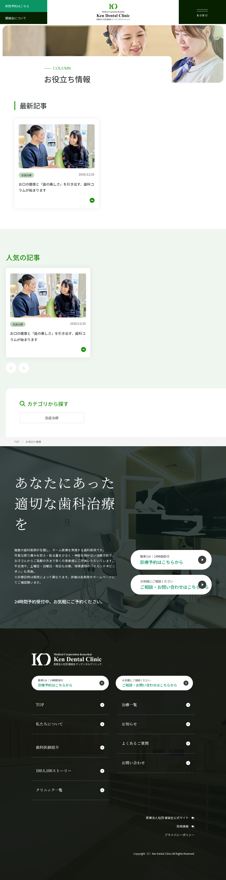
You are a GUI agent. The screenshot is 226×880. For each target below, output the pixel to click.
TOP (40, 705)
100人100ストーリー (54, 769)
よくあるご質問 (135, 743)
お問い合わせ (133, 761)
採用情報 (186, 823)
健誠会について (15, 18)
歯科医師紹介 (47, 746)
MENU (202, 13)
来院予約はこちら (17, 6)
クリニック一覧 (49, 788)
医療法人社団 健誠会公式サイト (170, 815)
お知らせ (129, 724)
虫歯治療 (52, 417)
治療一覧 (129, 705)
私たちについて (49, 724)
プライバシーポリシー (180, 832)
